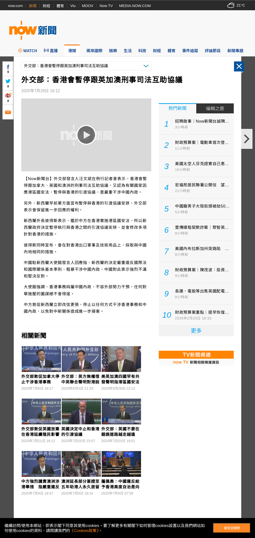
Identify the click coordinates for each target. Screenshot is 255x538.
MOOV (88, 5)
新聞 (32, 6)
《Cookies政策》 (84, 531)
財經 (46, 6)
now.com (15, 5)
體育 (60, 6)
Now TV (106, 5)
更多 (196, 331)
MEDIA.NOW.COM (135, 5)
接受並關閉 (232, 528)
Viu (73, 5)
